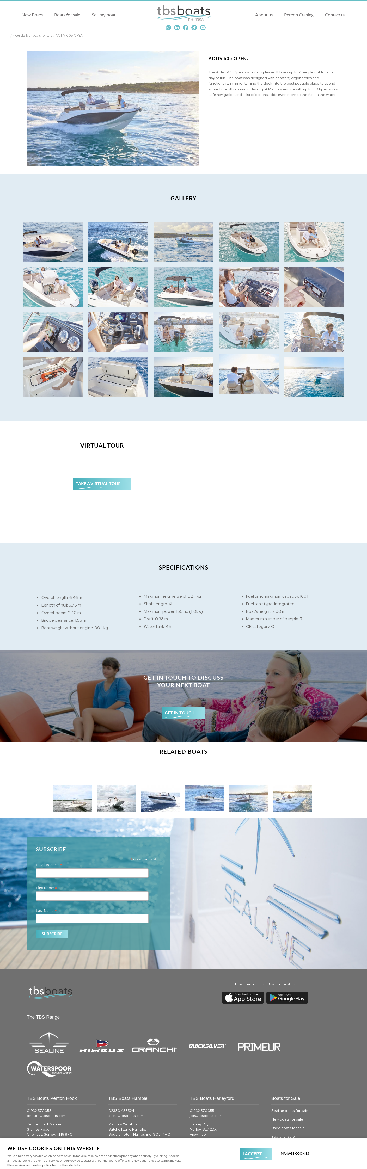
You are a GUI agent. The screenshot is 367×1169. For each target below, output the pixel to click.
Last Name (46, 910)
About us (265, 15)
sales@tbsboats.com (126, 1091)
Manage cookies (295, 1153)
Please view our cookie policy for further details (43, 1165)
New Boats (31, 15)
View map (35, 1115)
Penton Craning (300, 15)
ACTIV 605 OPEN (69, 35)
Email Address (49, 865)
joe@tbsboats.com (206, 1091)
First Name (46, 888)
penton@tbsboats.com (46, 1091)
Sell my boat (102, 15)
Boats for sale (66, 15)
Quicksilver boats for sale (33, 35)
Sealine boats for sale (289, 1086)
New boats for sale (287, 1095)
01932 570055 (39, 1086)
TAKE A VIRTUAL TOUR (98, 483)
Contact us (336, 15)
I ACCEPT (252, 1154)
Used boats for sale (288, 1103)
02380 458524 (121, 1086)
